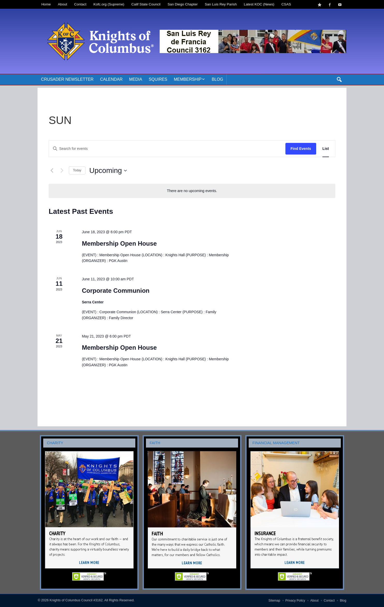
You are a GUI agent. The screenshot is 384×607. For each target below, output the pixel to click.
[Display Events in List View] (325, 149)
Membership (188, 79)
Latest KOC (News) (259, 4)
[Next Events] (62, 170)
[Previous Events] (52, 170)
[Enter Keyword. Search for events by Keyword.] (167, 149)
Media (135, 79)
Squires (158, 79)
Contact (80, 4)
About (62, 4)
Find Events (301, 149)
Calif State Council (145, 4)
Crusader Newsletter (67, 79)
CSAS (286, 4)
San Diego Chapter (183, 4)
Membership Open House (119, 243)
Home (46, 4)
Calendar (111, 79)
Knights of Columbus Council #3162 (75, 600)
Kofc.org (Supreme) (108, 4)
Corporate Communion (115, 290)
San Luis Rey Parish (221, 4)
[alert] (192, 191)
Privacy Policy (295, 600)
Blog (217, 79)
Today (77, 170)
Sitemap (274, 600)
